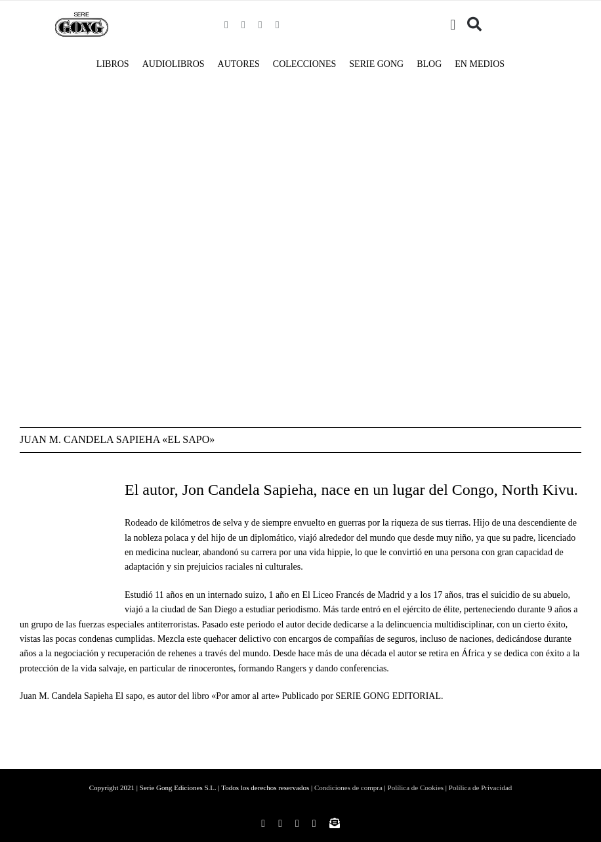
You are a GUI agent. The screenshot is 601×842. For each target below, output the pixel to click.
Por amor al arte (245, 696)
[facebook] (226, 25)
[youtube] (278, 25)
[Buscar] (474, 25)
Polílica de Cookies (416, 787)
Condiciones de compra (348, 787)
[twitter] (260, 25)
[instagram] (243, 25)
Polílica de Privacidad (480, 787)
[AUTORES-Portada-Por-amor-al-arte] (210, 130)
